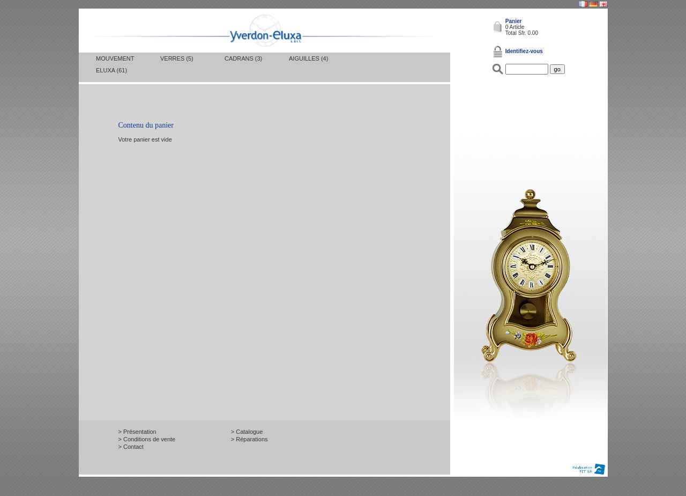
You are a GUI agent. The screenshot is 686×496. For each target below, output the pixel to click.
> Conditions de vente (147, 439)
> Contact (131, 446)
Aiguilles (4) (308, 58)
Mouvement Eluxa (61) (115, 64)
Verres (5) (176, 58)
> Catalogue (247, 431)
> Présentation (137, 431)
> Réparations (249, 439)
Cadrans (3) (243, 58)
